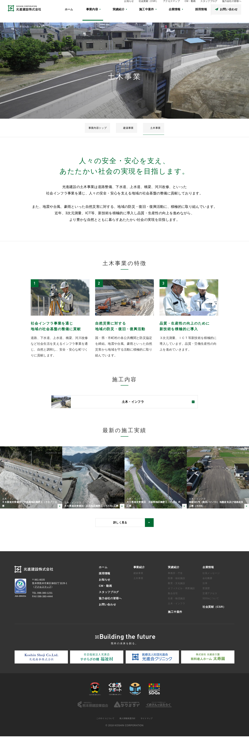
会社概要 (207, 588)
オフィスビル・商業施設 (181, 598)
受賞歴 (206, 598)
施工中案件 (175, 622)
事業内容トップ (107, 127)
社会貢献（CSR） (148, 7)
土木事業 (145, 127)
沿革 (205, 593)
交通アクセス (210, 603)
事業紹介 (139, 577)
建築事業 (128, 127)
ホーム (107, 15)
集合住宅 (173, 603)
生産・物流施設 (176, 609)
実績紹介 (173, 577)
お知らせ (129, 7)
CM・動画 (190, 7)
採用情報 (104, 583)
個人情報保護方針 (128, 729)
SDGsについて (211, 609)
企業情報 (208, 577)
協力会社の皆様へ (231, 7)
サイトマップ (150, 729)
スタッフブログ (208, 7)
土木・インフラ (176, 614)
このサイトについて (102, 729)
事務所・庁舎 (175, 583)
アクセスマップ (171, 7)
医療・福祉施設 (176, 588)
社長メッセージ (211, 583)
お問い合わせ (107, 614)
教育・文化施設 (176, 593)
